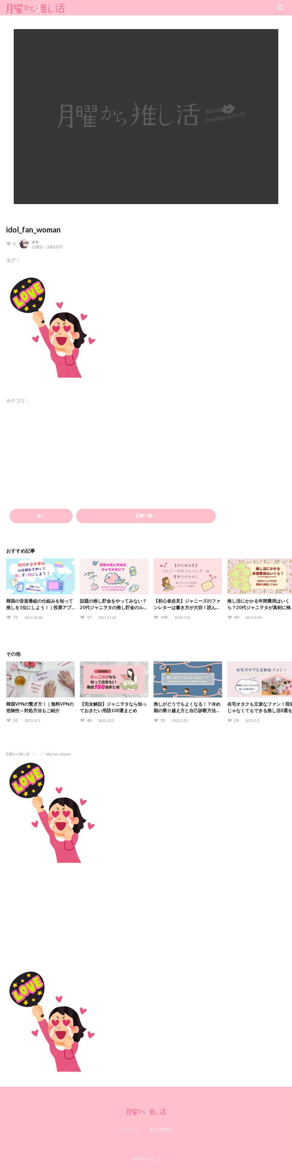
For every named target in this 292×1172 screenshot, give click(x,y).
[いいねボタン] (10, 244)
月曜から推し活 (17, 754)
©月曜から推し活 (146, 1158)
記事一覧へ (146, 515)
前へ (41, 515)
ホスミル (130, 1129)
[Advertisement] (146, 912)
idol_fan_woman (33, 229)
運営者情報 (160, 1129)
